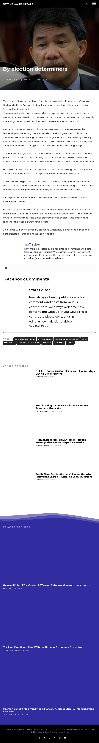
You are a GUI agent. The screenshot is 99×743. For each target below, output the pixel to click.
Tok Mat (59, 343)
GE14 (84, 339)
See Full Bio (37, 326)
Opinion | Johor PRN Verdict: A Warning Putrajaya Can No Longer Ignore (65, 372)
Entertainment (42, 411)
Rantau (46, 343)
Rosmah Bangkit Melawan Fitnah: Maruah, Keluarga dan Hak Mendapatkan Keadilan (61, 441)
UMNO (70, 343)
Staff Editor (28, 80)
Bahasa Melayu (42, 445)
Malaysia (9, 343)
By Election (45, 339)
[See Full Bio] (47, 326)
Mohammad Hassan (28, 343)
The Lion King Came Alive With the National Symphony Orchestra (62, 406)
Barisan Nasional (25, 339)
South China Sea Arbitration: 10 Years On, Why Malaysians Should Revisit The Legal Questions (64, 475)
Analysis (39, 377)
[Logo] (18, 4)
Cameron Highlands (67, 339)
